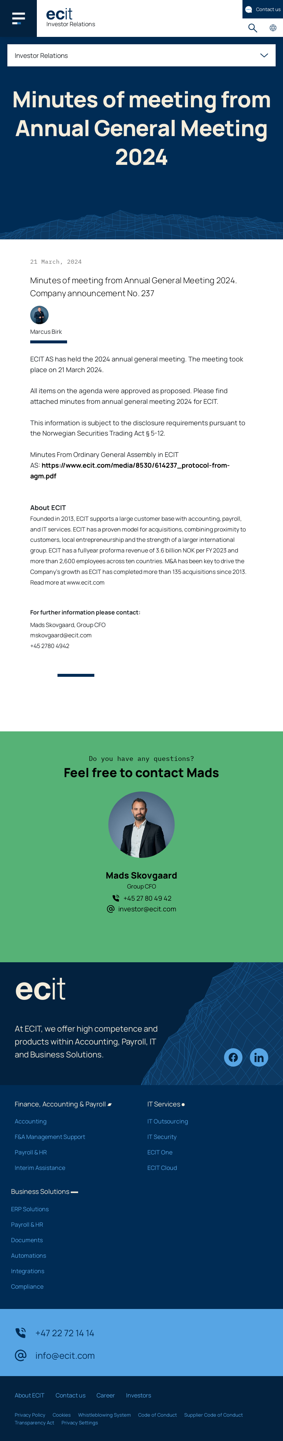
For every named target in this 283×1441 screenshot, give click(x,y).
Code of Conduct (157, 1414)
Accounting (71, 1121)
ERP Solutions (69, 1209)
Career (106, 1395)
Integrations (69, 1271)
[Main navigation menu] (18, 18)
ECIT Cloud (204, 1167)
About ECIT (30, 1395)
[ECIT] (59, 14)
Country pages (273, 28)
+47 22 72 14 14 (54, 1333)
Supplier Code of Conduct (213, 1414)
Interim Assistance (71, 1167)
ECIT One (204, 1152)
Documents (69, 1240)
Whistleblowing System (104, 1414)
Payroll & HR (71, 1152)
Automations (69, 1255)
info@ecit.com (55, 1355)
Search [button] (252, 28)
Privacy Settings (80, 1422)
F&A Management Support (71, 1136)
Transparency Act (34, 1422)
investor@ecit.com (141, 908)
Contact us (263, 9)
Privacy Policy (30, 1414)
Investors (138, 1395)
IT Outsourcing (204, 1121)
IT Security (204, 1136)
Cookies (62, 1414)
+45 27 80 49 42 (141, 898)
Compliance (69, 1286)
